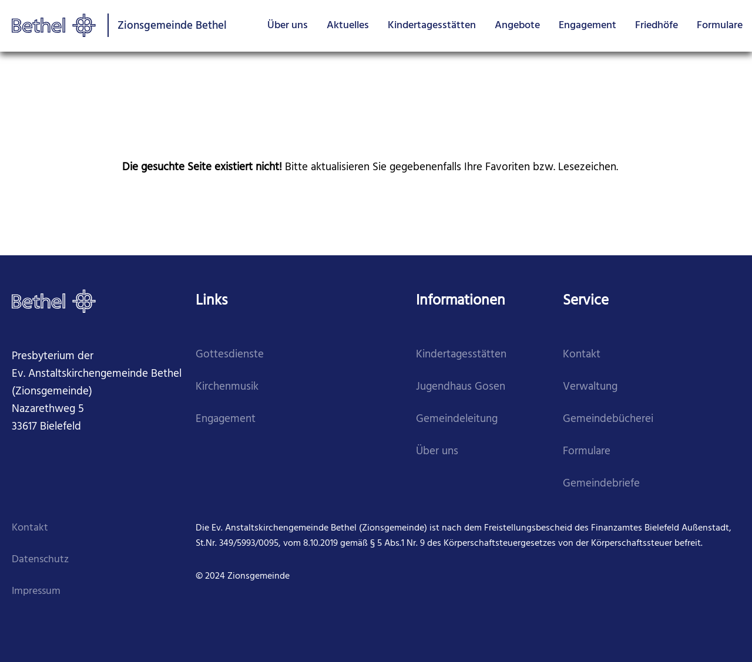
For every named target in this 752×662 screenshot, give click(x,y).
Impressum (36, 591)
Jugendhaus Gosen (460, 387)
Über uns (287, 25)
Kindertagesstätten (432, 25)
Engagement (587, 25)
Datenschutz (40, 559)
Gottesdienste (230, 354)
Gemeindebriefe (601, 484)
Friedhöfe (656, 25)
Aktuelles (348, 25)
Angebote (517, 25)
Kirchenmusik (227, 387)
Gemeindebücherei (608, 419)
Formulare (720, 25)
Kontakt (581, 354)
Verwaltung (590, 387)
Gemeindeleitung (457, 419)
